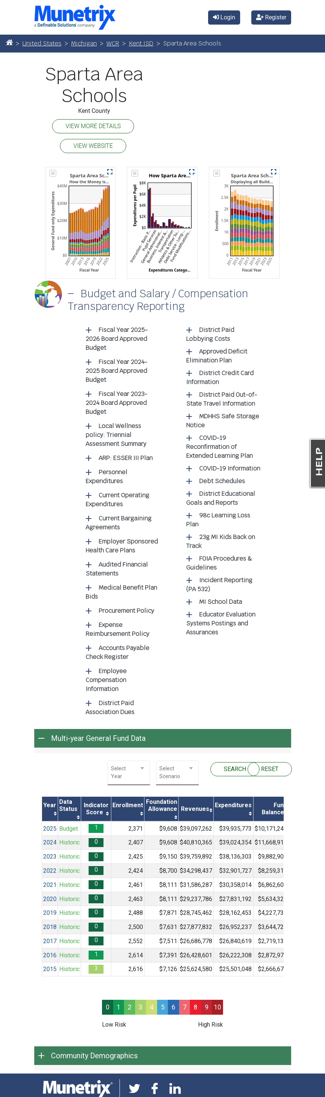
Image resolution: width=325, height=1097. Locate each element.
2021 (50, 884)
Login (224, 17)
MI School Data (220, 602)
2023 (50, 856)
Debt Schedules (222, 481)
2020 (50, 899)
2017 (50, 941)
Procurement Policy (126, 611)
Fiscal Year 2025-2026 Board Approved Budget (117, 339)
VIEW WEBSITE (93, 145)
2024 (50, 842)
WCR (112, 43)
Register (271, 17)
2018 (50, 926)
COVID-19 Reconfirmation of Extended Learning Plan (219, 447)
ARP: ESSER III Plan (126, 458)
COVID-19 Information (229, 468)
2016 (50, 955)
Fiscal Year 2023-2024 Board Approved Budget (116, 403)
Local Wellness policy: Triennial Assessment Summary (116, 435)
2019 (50, 912)
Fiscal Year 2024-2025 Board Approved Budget (116, 371)
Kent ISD (141, 43)
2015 (50, 969)
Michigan (84, 43)
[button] (109, 172)
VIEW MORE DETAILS (93, 126)
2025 (50, 828)
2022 (50, 870)
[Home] (9, 42)
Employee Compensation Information (106, 680)
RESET (269, 769)
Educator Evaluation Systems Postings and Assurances (220, 623)
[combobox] (129, 772)
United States (41, 43)
